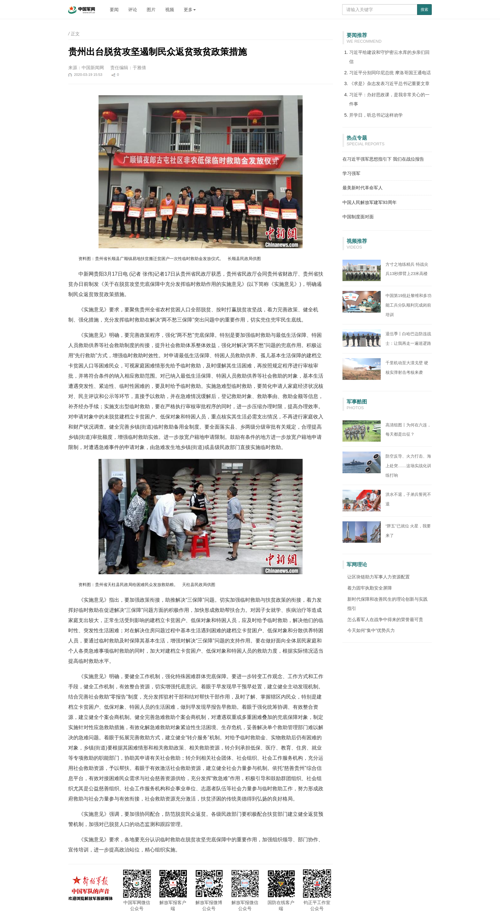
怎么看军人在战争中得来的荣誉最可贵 (385, 619)
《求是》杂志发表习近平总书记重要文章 (389, 83)
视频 (169, 9)
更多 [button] (190, 9)
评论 (132, 9)
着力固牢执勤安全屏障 (369, 587)
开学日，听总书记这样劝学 (376, 115)
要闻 (114, 9)
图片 (151, 9)
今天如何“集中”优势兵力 (371, 630)
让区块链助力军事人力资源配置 (378, 576)
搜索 (424, 9)
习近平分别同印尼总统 (372, 72)
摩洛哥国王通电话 (413, 72)
